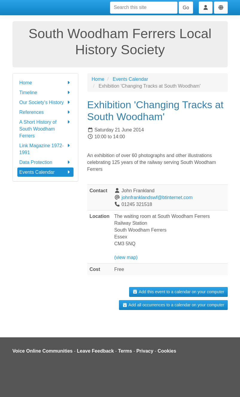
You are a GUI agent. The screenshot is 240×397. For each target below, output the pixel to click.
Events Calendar (45, 172)
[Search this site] (144, 7)
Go (186, 7)
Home (45, 82)
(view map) (125, 257)
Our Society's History (45, 102)
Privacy (144, 350)
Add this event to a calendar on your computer (178, 291)
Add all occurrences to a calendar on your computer (173, 305)
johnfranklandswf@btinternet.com (157, 197)
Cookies (167, 350)
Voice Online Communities (43, 350)
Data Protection (45, 162)
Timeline (45, 92)
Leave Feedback (95, 350)
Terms (125, 350)
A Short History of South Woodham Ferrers (45, 128)
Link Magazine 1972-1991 (45, 148)
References (45, 112)
